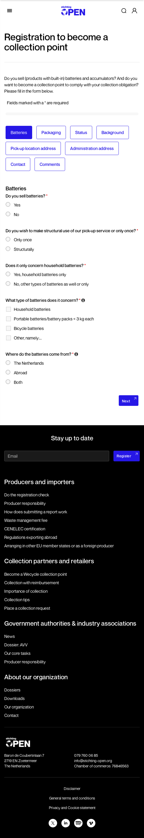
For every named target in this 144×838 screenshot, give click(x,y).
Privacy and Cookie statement (72, 807)
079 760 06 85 (86, 755)
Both (18, 382)
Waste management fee (26, 520)
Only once (23, 239)
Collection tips (17, 599)
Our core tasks (17, 653)
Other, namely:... (28, 338)
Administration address (92, 148)
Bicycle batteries (29, 328)
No (16, 214)
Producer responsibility (25, 503)
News (9, 636)
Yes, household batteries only (40, 274)
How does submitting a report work (35, 511)
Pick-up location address (33, 148)
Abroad (20, 372)
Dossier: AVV (16, 644)
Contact (18, 164)
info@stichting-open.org (93, 760)
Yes (17, 205)
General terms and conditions (72, 798)
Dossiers (12, 690)
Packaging (51, 132)
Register (124, 456)
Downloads (14, 698)
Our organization (19, 707)
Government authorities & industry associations (70, 623)
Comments (50, 164)
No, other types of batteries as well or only (51, 284)
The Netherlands (29, 363)
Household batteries (32, 309)
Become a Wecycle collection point (35, 574)
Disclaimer (72, 788)
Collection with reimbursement (31, 582)
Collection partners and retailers (49, 561)
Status (81, 132)
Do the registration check (26, 494)
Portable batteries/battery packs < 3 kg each (54, 318)
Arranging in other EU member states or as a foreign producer (59, 545)
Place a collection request (27, 608)
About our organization (36, 677)
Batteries (19, 132)
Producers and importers (39, 481)
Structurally (24, 249)
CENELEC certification (24, 528)
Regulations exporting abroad (30, 537)
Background (112, 132)
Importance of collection (26, 591)
